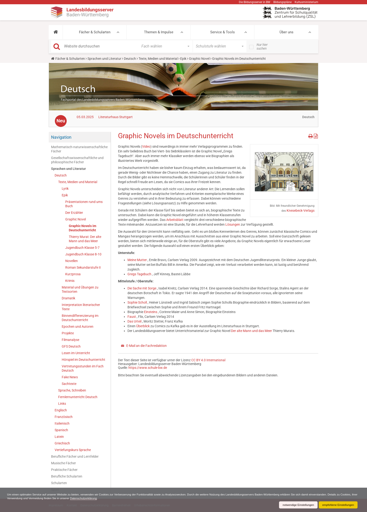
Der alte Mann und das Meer (252, 331)
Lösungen (233, 224)
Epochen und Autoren (77, 326)
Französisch (64, 417)
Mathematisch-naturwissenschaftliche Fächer (79, 149)
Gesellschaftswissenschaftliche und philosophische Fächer (77, 160)
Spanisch (61, 430)
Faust (132, 316)
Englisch (61, 410)
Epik (183, 58)
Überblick (143, 326)
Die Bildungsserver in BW (254, 2)
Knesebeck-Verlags (301, 210)
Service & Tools (222, 32)
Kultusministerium (306, 2)
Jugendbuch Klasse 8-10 (83, 254)
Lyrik (65, 188)
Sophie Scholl (137, 302)
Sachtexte (69, 384)
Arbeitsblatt (175, 220)
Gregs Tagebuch (139, 274)
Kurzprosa (73, 274)
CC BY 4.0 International (208, 360)
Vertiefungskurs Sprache (73, 450)
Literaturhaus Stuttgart (115, 117)
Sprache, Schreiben (72, 390)
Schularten (59, 483)
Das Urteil (134, 321)
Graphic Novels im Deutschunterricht (82, 228)
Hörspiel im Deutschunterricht (83, 359)
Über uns (286, 32)
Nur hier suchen (262, 46)
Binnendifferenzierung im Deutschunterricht (80, 318)
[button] (55, 32)
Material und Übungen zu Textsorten (80, 289)
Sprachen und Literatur (104, 58)
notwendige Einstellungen (297, 505)
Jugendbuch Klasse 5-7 (82, 248)
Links (62, 403)
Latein (59, 437)
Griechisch (62, 443)
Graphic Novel (199, 58)
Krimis (69, 281)
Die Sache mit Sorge (142, 288)
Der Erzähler (74, 213)
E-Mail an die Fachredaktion (146, 346)
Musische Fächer (63, 463)
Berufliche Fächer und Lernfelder (75, 456)
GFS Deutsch (71, 346)
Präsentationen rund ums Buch (84, 204)
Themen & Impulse (158, 32)
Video (146, 146)
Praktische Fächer (64, 470)
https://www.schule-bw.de (147, 368)
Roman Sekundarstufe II (83, 267)
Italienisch (62, 423)
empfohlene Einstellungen (337, 505)
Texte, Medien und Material (158, 58)
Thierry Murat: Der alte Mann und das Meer (85, 239)
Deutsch (130, 58)
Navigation (61, 137)
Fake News (70, 377)
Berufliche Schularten (66, 476)
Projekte (68, 333)
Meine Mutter (137, 260)
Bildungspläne (282, 2)
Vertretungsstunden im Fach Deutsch (83, 368)
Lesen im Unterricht (76, 353)
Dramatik (68, 298)
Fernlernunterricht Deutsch (77, 397)
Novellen (71, 261)
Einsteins (151, 312)
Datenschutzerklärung (104, 498)
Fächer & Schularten (94, 32)
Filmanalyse (70, 340)
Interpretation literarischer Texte (81, 307)
